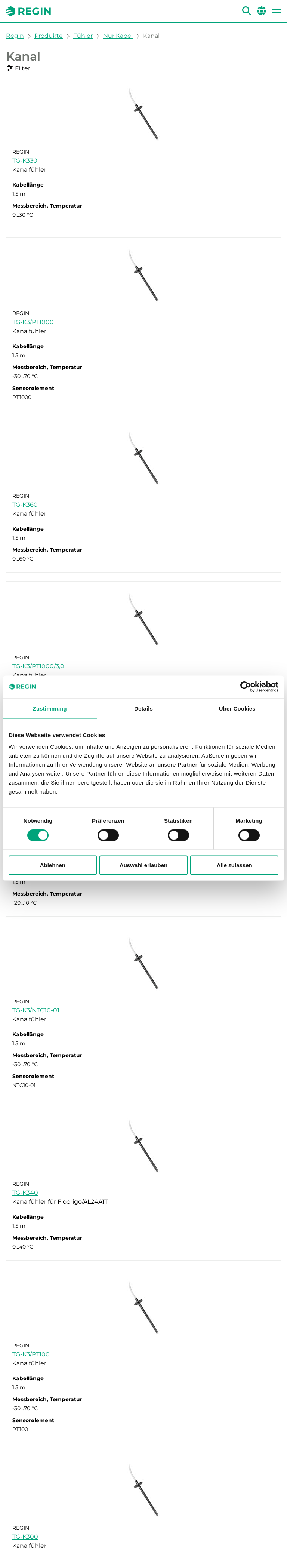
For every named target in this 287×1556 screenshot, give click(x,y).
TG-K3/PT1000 (33, 322)
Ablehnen (52, 865)
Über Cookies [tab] (237, 708)
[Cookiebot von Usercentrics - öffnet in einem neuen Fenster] (245, 686)
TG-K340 (25, 1192)
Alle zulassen (234, 865)
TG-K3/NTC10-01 (35, 1010)
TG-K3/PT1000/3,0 (38, 666)
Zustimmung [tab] (50, 708)
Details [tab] (143, 708)
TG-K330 (24, 160)
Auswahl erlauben (143, 865)
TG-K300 (25, 1536)
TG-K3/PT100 (31, 1354)
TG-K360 (25, 504)
